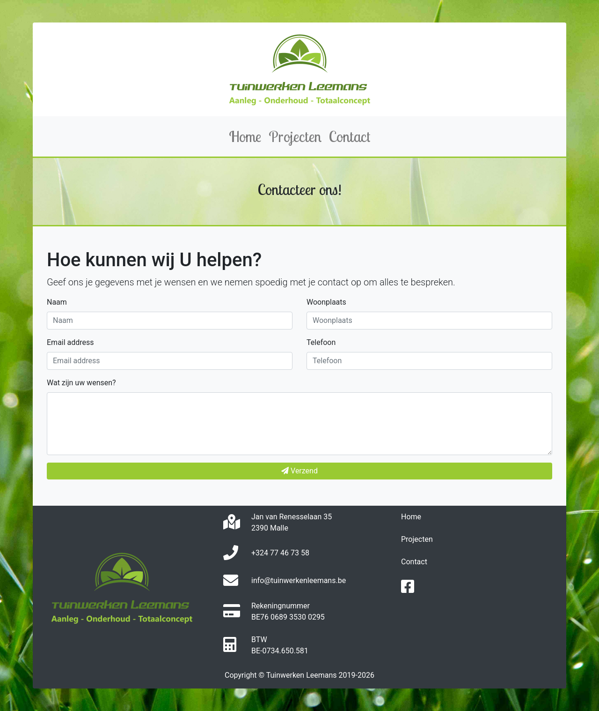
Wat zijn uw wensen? (81, 382)
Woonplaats (326, 302)
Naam (57, 302)
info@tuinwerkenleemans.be (298, 580)
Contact (414, 561)
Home (411, 516)
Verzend (299, 470)
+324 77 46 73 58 (280, 552)
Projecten (417, 539)
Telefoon (321, 342)
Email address (70, 342)
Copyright (240, 675)
